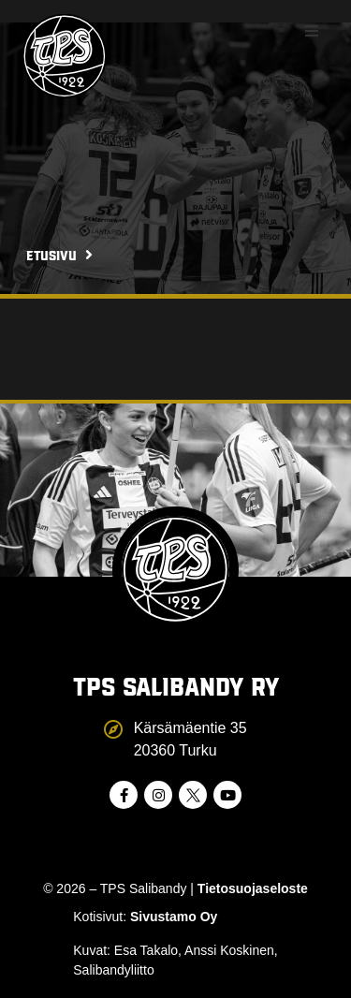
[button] (312, 31)
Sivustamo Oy (173, 916)
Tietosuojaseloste (252, 888)
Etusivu (51, 254)
